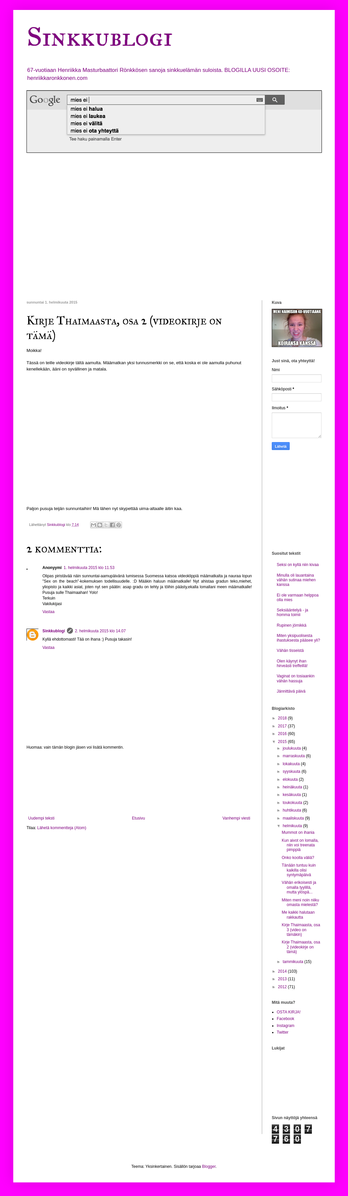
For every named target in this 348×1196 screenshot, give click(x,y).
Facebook (285, 1018)
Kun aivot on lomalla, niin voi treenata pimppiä (300, 845)
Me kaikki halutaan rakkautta (298, 914)
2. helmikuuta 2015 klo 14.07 (100, 631)
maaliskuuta (294, 818)
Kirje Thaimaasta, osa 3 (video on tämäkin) (301, 930)
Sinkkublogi (99, 37)
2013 (283, 979)
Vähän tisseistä (290, 650)
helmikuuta (293, 826)
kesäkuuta (292, 794)
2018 (283, 718)
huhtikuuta (292, 810)
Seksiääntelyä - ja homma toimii (292, 612)
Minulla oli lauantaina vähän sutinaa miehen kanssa (296, 580)
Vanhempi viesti (236, 818)
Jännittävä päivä (291, 691)
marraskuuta (294, 756)
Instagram (285, 1025)
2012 (283, 987)
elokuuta (291, 779)
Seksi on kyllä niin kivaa (298, 564)
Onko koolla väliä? (298, 857)
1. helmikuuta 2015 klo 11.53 (89, 567)
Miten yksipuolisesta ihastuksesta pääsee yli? (298, 638)
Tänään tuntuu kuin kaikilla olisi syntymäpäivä (299, 870)
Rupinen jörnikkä (291, 625)
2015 (283, 741)
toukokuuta (293, 802)
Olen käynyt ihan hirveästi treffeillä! (292, 663)
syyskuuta (292, 771)
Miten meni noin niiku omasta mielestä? (300, 902)
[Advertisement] (62, 226)
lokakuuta (292, 764)
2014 (283, 971)
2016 (283, 733)
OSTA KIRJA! (289, 1012)
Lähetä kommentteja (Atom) (61, 828)
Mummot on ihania (298, 832)
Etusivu (138, 818)
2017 (283, 726)
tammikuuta (293, 961)
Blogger (209, 1166)
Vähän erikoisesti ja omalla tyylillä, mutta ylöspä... (299, 887)
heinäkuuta (293, 787)
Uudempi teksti (41, 818)
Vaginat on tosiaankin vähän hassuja (296, 678)
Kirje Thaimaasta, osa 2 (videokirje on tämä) (301, 947)
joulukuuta (292, 748)
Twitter (282, 1032)
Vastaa (48, 611)
